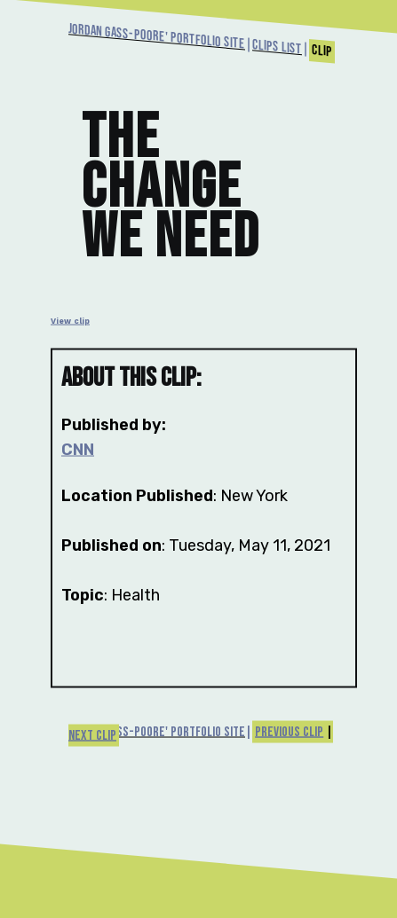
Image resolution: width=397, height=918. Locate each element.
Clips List (277, 47)
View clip (70, 320)
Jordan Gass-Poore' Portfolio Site (156, 36)
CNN (77, 449)
